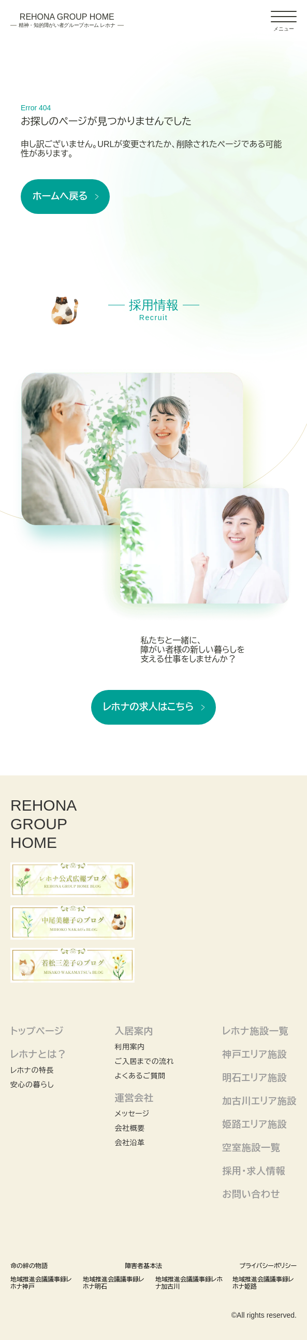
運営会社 (134, 1098)
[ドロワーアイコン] (284, 16)
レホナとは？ (38, 1054)
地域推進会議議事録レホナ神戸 (40, 1283)
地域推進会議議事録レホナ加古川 (189, 1283)
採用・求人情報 (253, 1171)
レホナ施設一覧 (255, 1031)
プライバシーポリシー (268, 1266)
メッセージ (132, 1114)
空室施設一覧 (251, 1148)
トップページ (37, 1031)
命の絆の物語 (29, 1266)
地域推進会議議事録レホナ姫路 (263, 1283)
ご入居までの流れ (144, 1061)
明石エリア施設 (254, 1078)
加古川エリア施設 (259, 1101)
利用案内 (130, 1047)
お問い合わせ (251, 1194)
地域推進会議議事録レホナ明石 (113, 1283)
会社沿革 (130, 1143)
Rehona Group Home (67, 20)
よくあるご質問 (140, 1076)
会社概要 (130, 1128)
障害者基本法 (143, 1266)
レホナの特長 (32, 1070)
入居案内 (134, 1031)
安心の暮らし (32, 1084)
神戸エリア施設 (254, 1054)
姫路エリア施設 (254, 1124)
